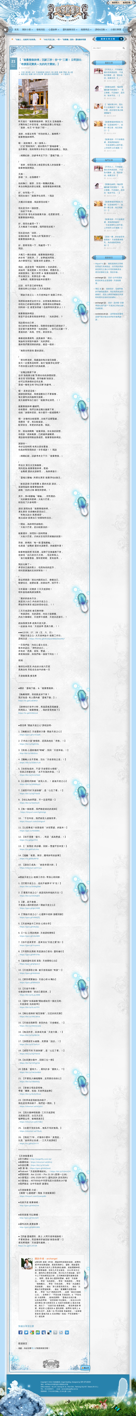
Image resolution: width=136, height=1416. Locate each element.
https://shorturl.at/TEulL (31, 1131)
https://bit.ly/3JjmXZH (60, 1171)
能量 (61, 72)
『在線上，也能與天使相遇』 (25, 40)
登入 (33, 1348)
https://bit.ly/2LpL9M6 (30, 995)
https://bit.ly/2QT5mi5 (30, 793)
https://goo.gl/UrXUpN (30, 735)
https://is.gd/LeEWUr (28, 701)
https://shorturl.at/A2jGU (31, 1106)
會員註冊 (126, 2)
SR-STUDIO (85, 1382)
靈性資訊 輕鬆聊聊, (51, 74)
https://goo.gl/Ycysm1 (30, 945)
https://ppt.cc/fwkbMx (30, 831)
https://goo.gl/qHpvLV (30, 964)
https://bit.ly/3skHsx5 (30, 803)
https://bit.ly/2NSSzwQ (30, 1026)
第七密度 (54, 72)
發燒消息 (40, 29)
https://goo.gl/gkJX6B (30, 908)
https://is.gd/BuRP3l (29, 859)
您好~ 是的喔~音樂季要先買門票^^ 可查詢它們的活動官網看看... (109, 305)
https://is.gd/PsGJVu (29, 849)
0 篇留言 (66, 74)
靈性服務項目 (70, 29)
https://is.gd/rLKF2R (27, 1246)
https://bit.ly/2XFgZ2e (30, 1063)
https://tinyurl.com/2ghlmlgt (33, 812)
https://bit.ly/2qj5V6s (29, 744)
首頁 (16, 29)
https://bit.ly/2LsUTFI (30, 1007)
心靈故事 (54, 29)
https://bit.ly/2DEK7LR (30, 763)
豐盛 (65, 72)
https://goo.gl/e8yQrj (29, 927)
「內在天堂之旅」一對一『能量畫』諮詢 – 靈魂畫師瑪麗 (64, 40)
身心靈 (70, 72)
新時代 (47, 72)
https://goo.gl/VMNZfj (30, 917)
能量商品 (86, 29)
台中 (33, 72)
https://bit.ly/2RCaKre (30, 1016)
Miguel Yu (99, 264)
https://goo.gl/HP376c (30, 955)
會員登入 (115, 2)
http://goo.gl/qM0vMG (30, 1227)
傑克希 (28, 72)
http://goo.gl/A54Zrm (29, 1205)
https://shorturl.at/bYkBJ (31, 1122)
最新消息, (25, 74)
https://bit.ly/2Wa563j (30, 1082)
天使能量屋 (40, 72)
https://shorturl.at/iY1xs (31, 868)
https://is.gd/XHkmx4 (28, 713)
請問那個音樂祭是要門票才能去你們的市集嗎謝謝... (109, 317)
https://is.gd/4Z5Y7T (29, 1143)
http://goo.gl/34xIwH (29, 1218)
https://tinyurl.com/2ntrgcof (32, 821)
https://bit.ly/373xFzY (30, 1044)
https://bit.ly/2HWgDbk (30, 886)
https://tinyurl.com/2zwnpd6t (33, 1196)
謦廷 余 (98, 289)
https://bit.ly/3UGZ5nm (30, 1094)
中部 (23, 72)
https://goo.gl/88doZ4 (30, 982)
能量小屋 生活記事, (36, 74)
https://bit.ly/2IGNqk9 (30, 896)
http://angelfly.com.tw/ (41, 1159)
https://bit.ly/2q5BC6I (30, 1035)
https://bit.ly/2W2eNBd (30, 1072)
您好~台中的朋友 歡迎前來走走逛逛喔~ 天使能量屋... (108, 280)
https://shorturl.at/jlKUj (41, 1162)
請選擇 (110, 39)
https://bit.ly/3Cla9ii (40, 1165)
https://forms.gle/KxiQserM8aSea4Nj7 (47, 639)
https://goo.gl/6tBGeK (30, 973)
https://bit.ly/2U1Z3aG (30, 775)
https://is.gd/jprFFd (29, 840)
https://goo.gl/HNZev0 (40, 1168)
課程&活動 (101, 29)
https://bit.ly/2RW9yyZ (30, 784)
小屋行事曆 (116, 29)
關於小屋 (27, 29)
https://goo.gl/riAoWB (30, 936)
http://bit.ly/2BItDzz (29, 753)
